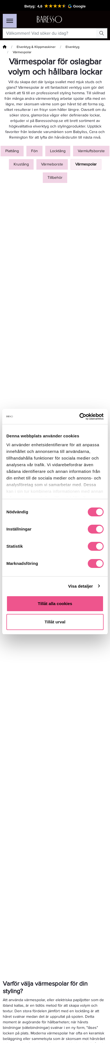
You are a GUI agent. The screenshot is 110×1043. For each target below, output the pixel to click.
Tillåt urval (55, 621)
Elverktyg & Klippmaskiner (36, 47)
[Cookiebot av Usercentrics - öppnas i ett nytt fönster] (79, 416)
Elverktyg (72, 47)
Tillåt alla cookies (55, 603)
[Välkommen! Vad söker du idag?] (49, 33)
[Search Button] (101, 33)
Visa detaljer (80, 586)
